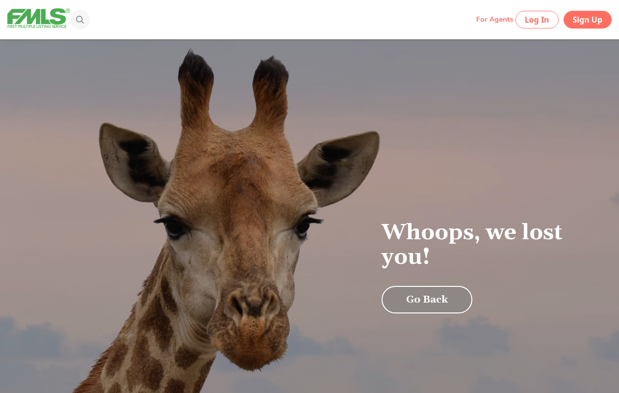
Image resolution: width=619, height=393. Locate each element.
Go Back (427, 299)
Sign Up (587, 19)
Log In (537, 19)
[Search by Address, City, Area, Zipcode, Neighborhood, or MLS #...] (273, 19)
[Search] (72, 21)
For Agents (494, 19)
